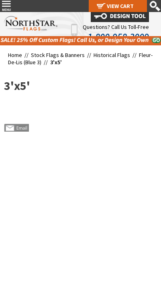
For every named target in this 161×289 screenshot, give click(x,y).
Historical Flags (112, 55)
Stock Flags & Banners (58, 55)
